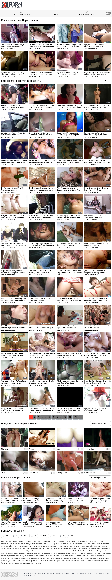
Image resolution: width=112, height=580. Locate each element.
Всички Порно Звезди (99, 478)
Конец (55, 13)
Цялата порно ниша (99, 423)
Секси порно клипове (21, 13)
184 (75, 417)
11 (70, 417)
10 (65, 417)
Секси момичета (86, 13)
